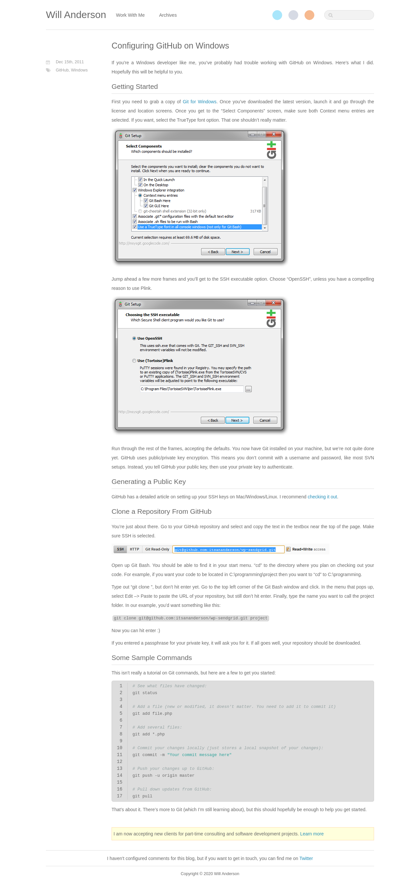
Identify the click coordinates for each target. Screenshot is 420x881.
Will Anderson (76, 14)
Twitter (277, 15)
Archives (168, 15)
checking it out (322, 496)
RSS (309, 15)
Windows (79, 70)
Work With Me (130, 15)
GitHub (293, 15)
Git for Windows (200, 101)
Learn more (312, 833)
